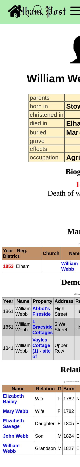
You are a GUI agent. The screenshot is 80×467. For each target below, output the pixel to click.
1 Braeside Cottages (42, 327)
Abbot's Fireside (41, 311)
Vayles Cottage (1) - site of (41, 348)
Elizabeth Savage (13, 423)
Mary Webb (15, 411)
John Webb (16, 436)
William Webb (69, 266)
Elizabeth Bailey (13, 398)
